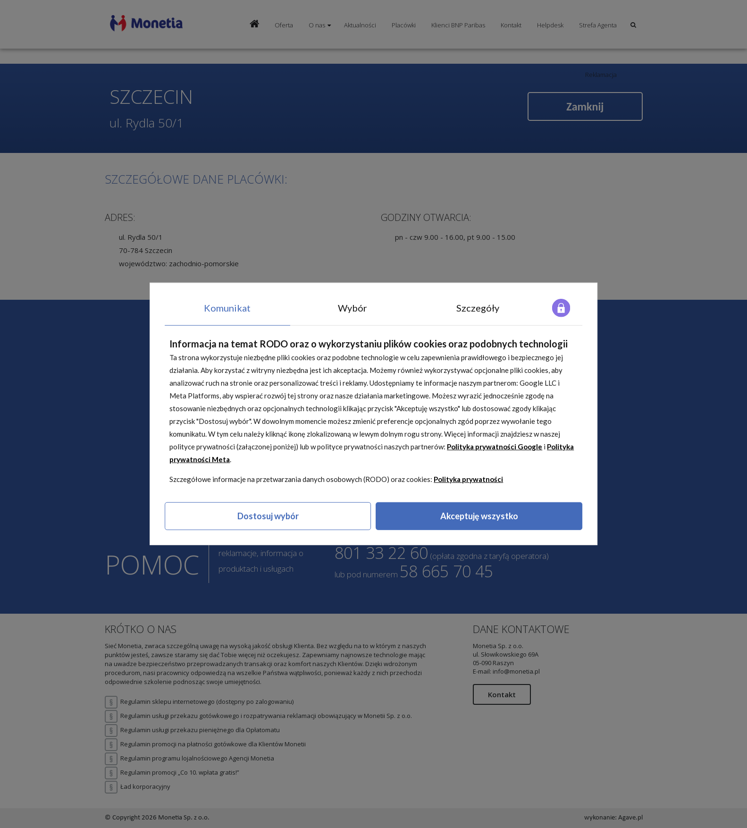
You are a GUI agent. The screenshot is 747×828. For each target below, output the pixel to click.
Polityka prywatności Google (494, 446)
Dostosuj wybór (268, 516)
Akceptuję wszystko (479, 516)
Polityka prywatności (468, 479)
